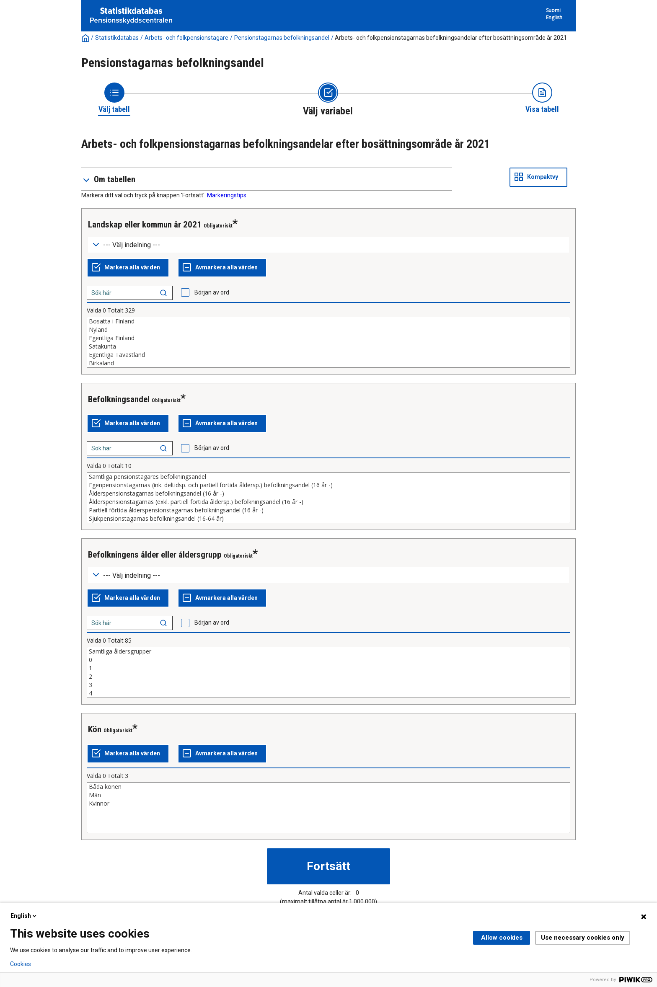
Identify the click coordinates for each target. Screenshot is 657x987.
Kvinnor (328, 803)
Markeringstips (226, 195)
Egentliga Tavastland (328, 355)
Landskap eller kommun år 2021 (145, 225)
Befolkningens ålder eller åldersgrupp (155, 555)
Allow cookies (501, 937)
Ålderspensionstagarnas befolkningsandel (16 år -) (328, 493)
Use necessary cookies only (582, 937)
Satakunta (328, 346)
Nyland (328, 330)
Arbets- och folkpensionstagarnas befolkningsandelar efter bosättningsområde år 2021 (451, 37)
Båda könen (328, 787)
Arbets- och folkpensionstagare (186, 37)
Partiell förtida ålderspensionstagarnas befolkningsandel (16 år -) (328, 510)
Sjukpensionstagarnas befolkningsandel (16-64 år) (328, 518)
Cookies (20, 964)
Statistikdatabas (117, 37)
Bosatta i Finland (328, 321)
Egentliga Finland (328, 338)
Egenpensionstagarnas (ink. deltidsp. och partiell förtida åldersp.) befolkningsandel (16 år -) (328, 485)
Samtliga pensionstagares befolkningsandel (328, 477)
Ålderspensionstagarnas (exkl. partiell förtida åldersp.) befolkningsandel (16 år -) (328, 502)
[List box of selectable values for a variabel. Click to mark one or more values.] (328, 342)
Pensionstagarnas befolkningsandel (281, 37)
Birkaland (328, 363)
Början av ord (211, 292)
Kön (94, 729)
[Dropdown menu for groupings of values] (328, 245)
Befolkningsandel (119, 399)
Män (328, 795)
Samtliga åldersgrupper (328, 651)
